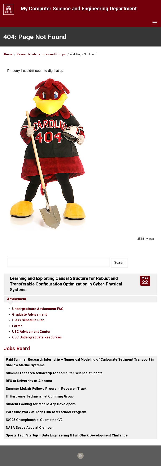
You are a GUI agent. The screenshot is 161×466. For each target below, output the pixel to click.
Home (8, 54)
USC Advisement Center (31, 332)
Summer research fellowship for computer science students (54, 373)
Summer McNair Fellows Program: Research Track (46, 389)
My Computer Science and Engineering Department (79, 9)
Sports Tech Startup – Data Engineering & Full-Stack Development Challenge (67, 435)
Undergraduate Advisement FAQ (38, 309)
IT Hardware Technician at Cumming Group (40, 396)
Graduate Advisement (29, 314)
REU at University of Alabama (29, 381)
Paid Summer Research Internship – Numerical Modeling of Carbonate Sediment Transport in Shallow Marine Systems (80, 362)
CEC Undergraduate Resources (37, 337)
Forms (17, 326)
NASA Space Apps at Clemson (29, 428)
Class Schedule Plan (28, 320)
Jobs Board (17, 348)
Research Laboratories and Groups (41, 54)
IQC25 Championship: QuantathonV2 (34, 420)
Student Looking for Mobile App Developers (41, 404)
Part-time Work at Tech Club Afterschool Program (46, 412)
